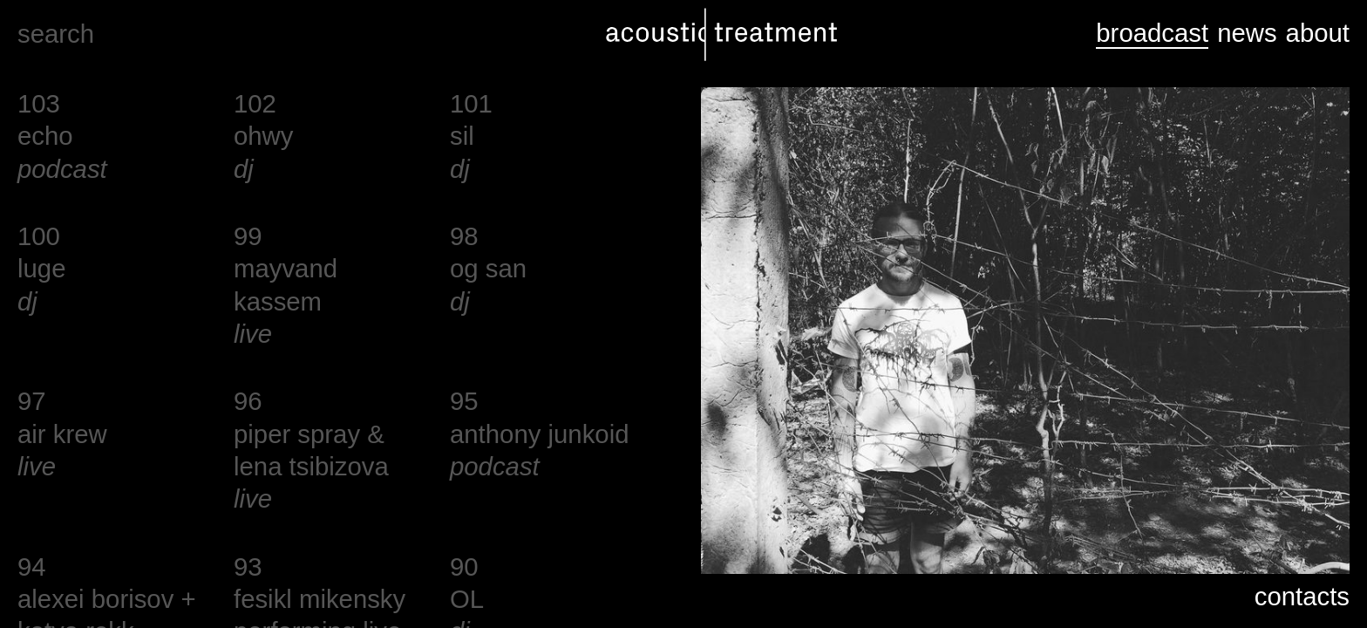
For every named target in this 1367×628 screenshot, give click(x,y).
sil (462, 135)
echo (45, 135)
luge (41, 268)
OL (467, 598)
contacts (1302, 596)
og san (488, 268)
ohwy (263, 135)
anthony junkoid (539, 434)
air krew (62, 434)
